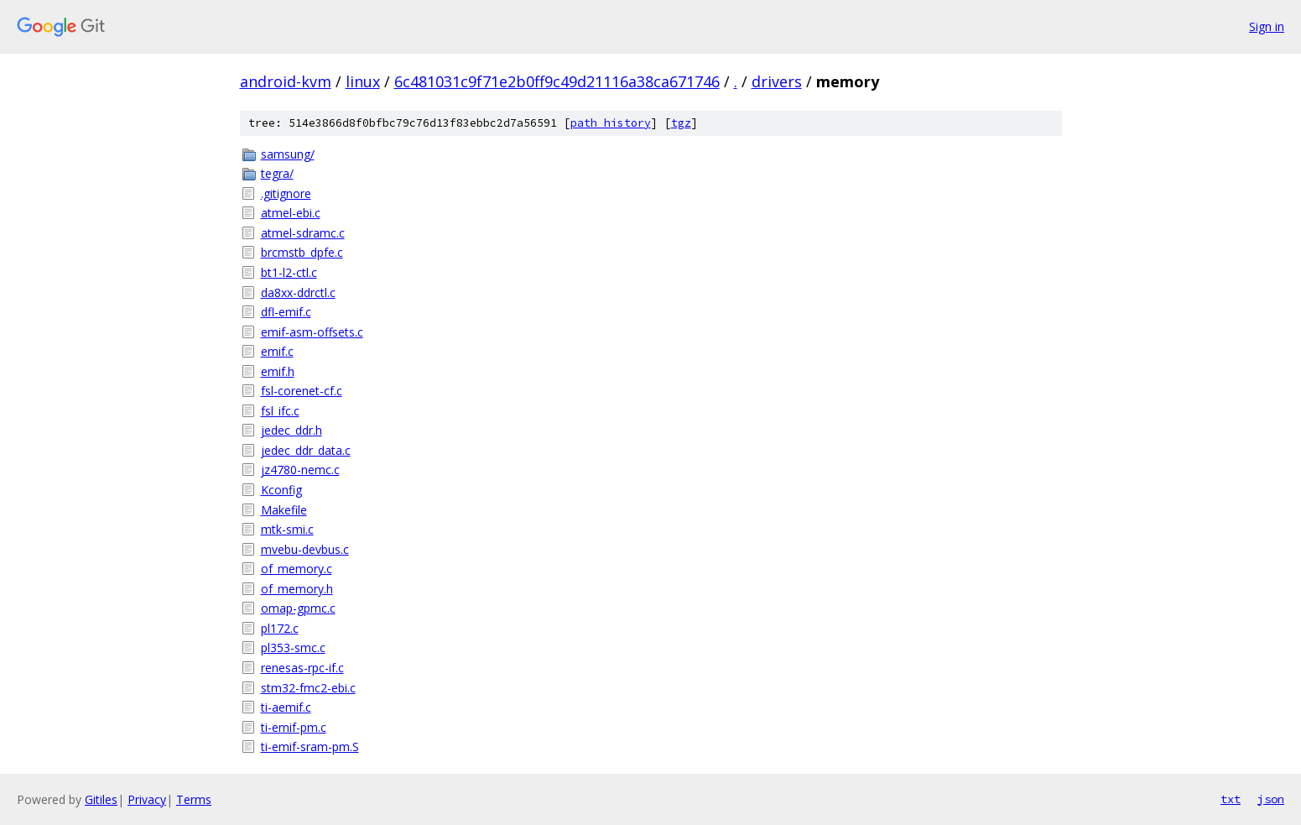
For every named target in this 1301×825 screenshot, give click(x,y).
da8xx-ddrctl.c (298, 292)
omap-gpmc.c (298, 608)
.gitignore (286, 193)
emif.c (277, 351)
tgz (681, 123)
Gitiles (101, 799)
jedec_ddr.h (291, 430)
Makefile (284, 510)
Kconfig (281, 490)
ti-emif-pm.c (293, 727)
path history (610, 123)
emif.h (277, 371)
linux (363, 81)
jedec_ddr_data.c (306, 450)
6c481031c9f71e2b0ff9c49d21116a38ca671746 (557, 81)
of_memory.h (297, 589)
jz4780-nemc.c (300, 470)
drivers (777, 81)
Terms (193, 799)
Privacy (146, 799)
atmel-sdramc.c (303, 233)
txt (1230, 799)
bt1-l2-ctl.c (289, 272)
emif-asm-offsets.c (312, 332)
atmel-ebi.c (290, 213)
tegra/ (277, 173)
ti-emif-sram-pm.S (310, 747)
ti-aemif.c (286, 707)
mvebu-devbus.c (305, 549)
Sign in (1266, 26)
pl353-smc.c (293, 647)
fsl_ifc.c (280, 411)
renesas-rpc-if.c (302, 668)
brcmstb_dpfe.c (302, 252)
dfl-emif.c (286, 312)
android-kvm (285, 81)
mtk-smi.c (287, 529)
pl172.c (280, 628)
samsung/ (288, 154)
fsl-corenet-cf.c (301, 391)
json (1270, 799)
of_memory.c (296, 569)
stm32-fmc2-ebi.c (308, 688)
